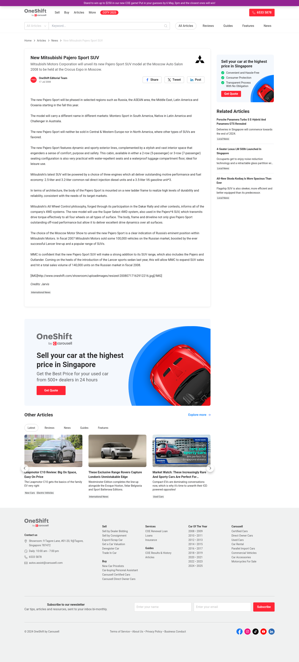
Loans (149, 535)
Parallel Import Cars (243, 548)
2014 (191, 544)
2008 (191, 531)
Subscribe (264, 607)
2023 (200, 561)
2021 (200, 557)
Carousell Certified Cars (116, 574)
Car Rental (237, 544)
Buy (66, 12)
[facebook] (152, 80)
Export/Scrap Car (112, 539)
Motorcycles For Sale (243, 561)
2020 (191, 557)
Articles (79, 12)
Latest (31, 427)
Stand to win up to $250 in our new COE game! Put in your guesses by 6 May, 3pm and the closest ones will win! (149, 3)
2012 (191, 539)
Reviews (208, 26)
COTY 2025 (109, 12)
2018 (191, 552)
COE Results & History (158, 552)
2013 (200, 539)
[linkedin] (195, 80)
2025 (200, 565)
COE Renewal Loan (156, 531)
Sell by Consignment (114, 535)
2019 (200, 552)
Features (248, 26)
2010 (191, 535)
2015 (200, 544)
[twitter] (174, 80)
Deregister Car (110, 548)
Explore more (199, 415)
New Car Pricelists (113, 566)
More (92, 12)
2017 (200, 548)
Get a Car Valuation (113, 544)
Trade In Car (109, 552)
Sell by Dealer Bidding (115, 531)
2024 (191, 565)
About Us (137, 631)
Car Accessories (241, 557)
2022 (191, 561)
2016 (191, 548)
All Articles (37, 26)
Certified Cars (239, 531)
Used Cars (237, 539)
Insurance (151, 539)
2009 (200, 531)
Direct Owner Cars (242, 535)
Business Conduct (175, 631)
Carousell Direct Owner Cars (118, 579)
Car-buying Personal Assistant (120, 570)
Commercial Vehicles (243, 552)
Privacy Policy (153, 631)
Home (28, 40)
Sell (57, 12)
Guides (228, 26)
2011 (200, 535)
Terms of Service (120, 631)
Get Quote (51, 390)
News (267, 26)
